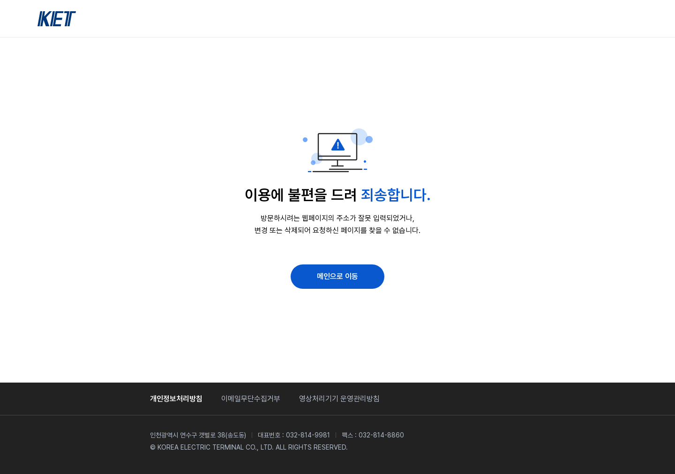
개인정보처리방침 (176, 398)
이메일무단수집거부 (250, 398)
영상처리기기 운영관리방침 (339, 398)
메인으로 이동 (337, 276)
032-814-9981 (308, 435)
